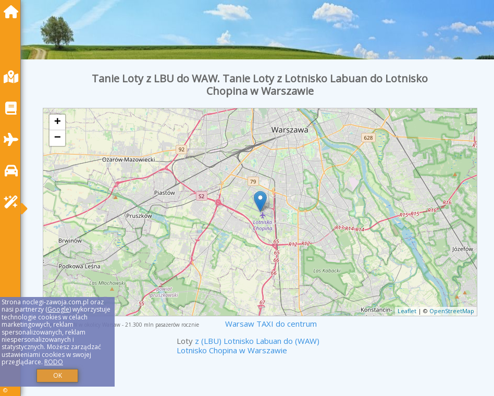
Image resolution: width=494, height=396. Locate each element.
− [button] (57, 138)
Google (58, 309)
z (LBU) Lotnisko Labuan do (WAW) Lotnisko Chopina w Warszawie (248, 345)
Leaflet (407, 311)
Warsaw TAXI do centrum (271, 323)
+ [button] (57, 122)
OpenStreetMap (451, 311)
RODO (53, 361)
